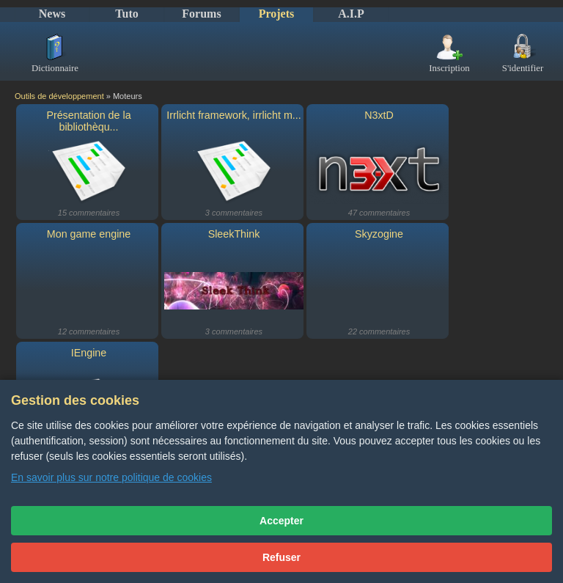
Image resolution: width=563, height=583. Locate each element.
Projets (277, 13)
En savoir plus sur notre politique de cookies (111, 477)
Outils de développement (59, 96)
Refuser (281, 557)
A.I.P (351, 13)
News (52, 13)
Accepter (281, 521)
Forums (201, 13)
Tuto (126, 13)
